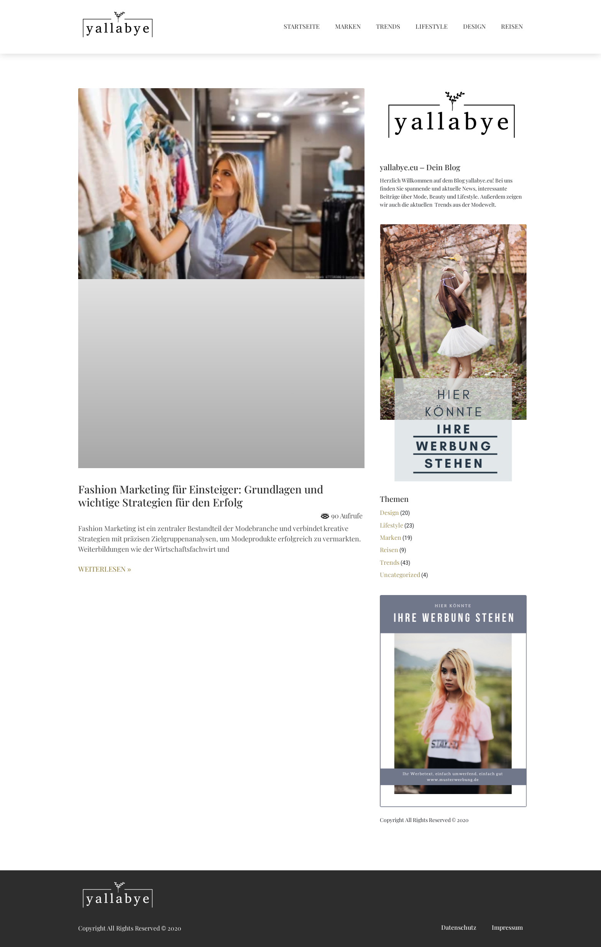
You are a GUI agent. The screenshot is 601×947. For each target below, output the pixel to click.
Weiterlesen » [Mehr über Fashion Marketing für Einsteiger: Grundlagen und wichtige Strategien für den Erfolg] (104, 569)
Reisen (512, 26)
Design (474, 26)
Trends (388, 26)
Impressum (507, 927)
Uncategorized (400, 575)
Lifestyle (431, 26)
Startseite (302, 26)
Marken (348, 26)
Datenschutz (458, 927)
